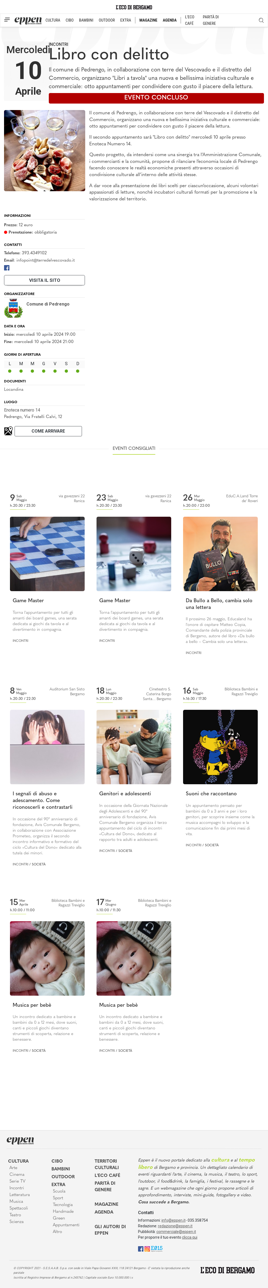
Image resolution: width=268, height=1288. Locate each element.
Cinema (17, 1175)
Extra (58, 1185)
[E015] (157, 1248)
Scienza (16, 1222)
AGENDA (170, 20)
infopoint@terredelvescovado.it (45, 260)
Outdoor (63, 1177)
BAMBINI (86, 20)
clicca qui (189, 1237)
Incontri (58, 44)
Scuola (59, 1191)
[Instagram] (147, 1248)
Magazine (106, 1205)
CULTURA (53, 20)
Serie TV (17, 1181)
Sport (58, 1198)
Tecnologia (63, 1205)
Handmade (63, 1212)
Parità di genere (105, 1186)
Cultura (18, 1161)
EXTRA (125, 20)
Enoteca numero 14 (22, 410)
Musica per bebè (32, 1005)
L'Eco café (107, 1176)
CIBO (70, 20)
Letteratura (19, 1195)
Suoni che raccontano (211, 794)
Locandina (13, 390)
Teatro (15, 1215)
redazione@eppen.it (175, 1226)
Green (59, 1218)
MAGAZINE (148, 20)
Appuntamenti (66, 1225)
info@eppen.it (173, 1220)
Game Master (28, 601)
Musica (16, 1202)
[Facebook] (6, 267)
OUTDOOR (107, 20)
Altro (57, 1232)
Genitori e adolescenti (125, 794)
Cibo (57, 1161)
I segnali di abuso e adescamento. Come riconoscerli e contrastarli (43, 801)
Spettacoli (18, 1208)
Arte (13, 1168)
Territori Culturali (107, 1164)
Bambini (60, 1169)
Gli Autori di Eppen (110, 1230)
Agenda (104, 1212)
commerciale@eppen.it (176, 1231)
